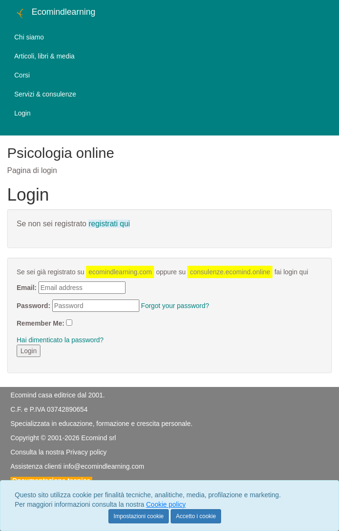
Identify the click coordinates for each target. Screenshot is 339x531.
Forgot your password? (175, 305)
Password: (33, 305)
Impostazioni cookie (139, 516)
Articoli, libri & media (44, 56)
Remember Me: (40, 323)
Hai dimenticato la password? (60, 340)
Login (22, 113)
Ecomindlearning (55, 13)
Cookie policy (165, 504)
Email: (27, 287)
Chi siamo (29, 37)
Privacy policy (86, 452)
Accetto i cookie (196, 516)
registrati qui (109, 224)
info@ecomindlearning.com (103, 466)
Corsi (22, 75)
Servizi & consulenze (45, 94)
